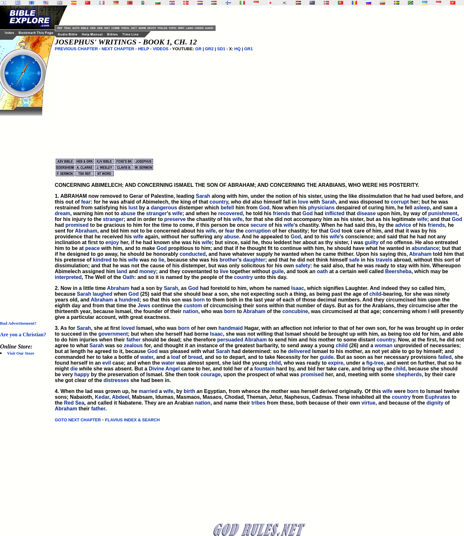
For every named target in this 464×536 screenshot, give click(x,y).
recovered (230, 213)
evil (106, 363)
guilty (372, 242)
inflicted (334, 213)
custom (193, 305)
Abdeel (120, 397)
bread (195, 357)
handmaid (230, 328)
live (224, 271)
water (146, 357)
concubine (295, 311)
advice (403, 225)
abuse (128, 213)
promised (77, 225)
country (218, 202)
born (199, 299)
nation (190, 311)
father (133, 339)
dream (62, 213)
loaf (175, 357)
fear (86, 202)
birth (189, 391)
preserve (175, 219)
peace (92, 248)
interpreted (68, 277)
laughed (102, 294)
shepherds (409, 374)
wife (177, 213)
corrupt (400, 202)
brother (228, 260)
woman (383, 345)
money (147, 271)
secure (258, 225)
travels (384, 260)
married (148, 391)
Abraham (86, 231)
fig (369, 363)
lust (133, 207)
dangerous (164, 207)
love (303, 202)
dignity (435, 403)
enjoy (112, 242)
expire (335, 363)
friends (281, 213)
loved (128, 328)
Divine (156, 368)
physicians (321, 207)
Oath (128, 277)
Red (68, 403)
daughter (254, 260)
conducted (192, 254)
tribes (258, 403)
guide (327, 357)
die (74, 368)
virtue (369, 403)
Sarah (203, 196)
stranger (156, 213)
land (122, 271)
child (375, 294)
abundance (425, 248)
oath (322, 271)
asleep (422, 207)
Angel (173, 368)
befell (227, 207)
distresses (116, 380)
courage (211, 374)
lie (161, 260)
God (264, 207)
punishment (443, 213)
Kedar (102, 397)
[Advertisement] (26, 212)
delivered (299, 351)
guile (278, 271)
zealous (133, 345)
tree (378, 363)
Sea (79, 403)
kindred (102, 260)
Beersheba (398, 271)
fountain (264, 368)
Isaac (297, 288)
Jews (144, 305)
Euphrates (437, 397)
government (113, 334)
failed (445, 357)
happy (81, 374)
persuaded (230, 339)
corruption (258, 231)
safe (354, 260)
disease (366, 213)
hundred (129, 299)
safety (302, 265)
